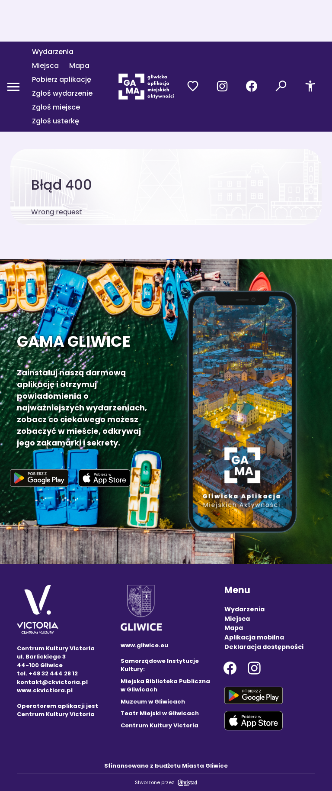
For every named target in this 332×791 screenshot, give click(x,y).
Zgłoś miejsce (56, 107)
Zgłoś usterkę (55, 121)
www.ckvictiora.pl (45, 690)
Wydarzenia (52, 52)
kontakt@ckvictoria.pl (52, 682)
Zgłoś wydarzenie (62, 93)
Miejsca (45, 66)
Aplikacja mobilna (254, 637)
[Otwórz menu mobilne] (13, 86)
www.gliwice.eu (144, 645)
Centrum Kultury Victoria (159, 725)
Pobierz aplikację (61, 79)
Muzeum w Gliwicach (153, 701)
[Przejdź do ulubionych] (193, 86)
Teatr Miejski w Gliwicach (160, 713)
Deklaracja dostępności (263, 646)
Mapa (79, 66)
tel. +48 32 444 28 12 (47, 673)
